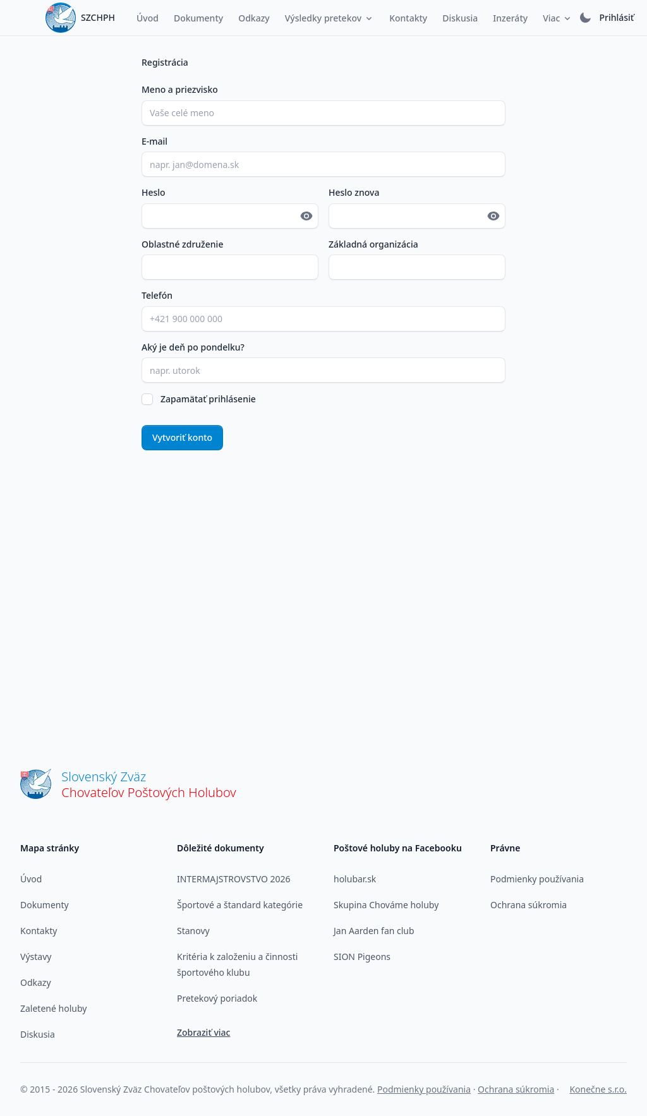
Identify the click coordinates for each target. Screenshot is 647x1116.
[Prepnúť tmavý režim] (585, 17)
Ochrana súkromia (528, 905)
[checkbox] (147, 399)
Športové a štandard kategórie (240, 905)
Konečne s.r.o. (598, 1089)
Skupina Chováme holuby (386, 905)
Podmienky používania (537, 879)
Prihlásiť (616, 17)
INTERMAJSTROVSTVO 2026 (234, 879)
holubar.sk (355, 879)
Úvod (31, 879)
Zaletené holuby (53, 1008)
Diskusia (37, 1034)
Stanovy (193, 931)
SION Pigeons (362, 957)
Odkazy (35, 982)
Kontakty (38, 931)
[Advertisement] (323, 579)
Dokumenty (44, 905)
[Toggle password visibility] (306, 216)
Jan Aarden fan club (374, 931)
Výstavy (35, 957)
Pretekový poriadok (217, 998)
